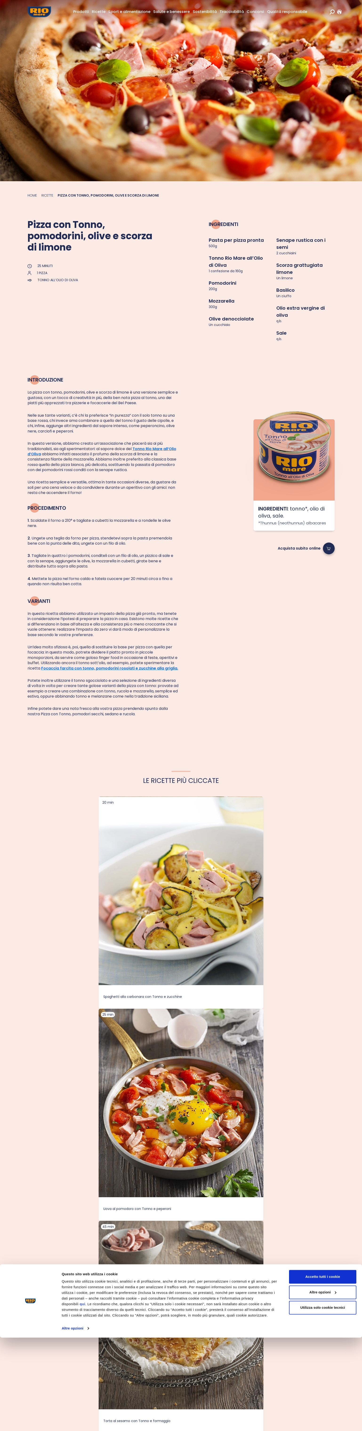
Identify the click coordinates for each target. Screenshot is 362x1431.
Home (32, 195)
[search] (332, 12)
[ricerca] (332, 12)
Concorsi (255, 11)
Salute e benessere (171, 11)
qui (82, 1397)
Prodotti (81, 11)
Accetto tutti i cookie (322, 1370)
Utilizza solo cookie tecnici (322, 1401)
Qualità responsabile (287, 11)
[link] (338, 12)
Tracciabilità (232, 11)
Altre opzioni (72, 1422)
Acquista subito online (299, 548)
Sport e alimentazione (129, 11)
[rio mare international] (338, 12)
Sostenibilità (205, 11)
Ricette (98, 11)
